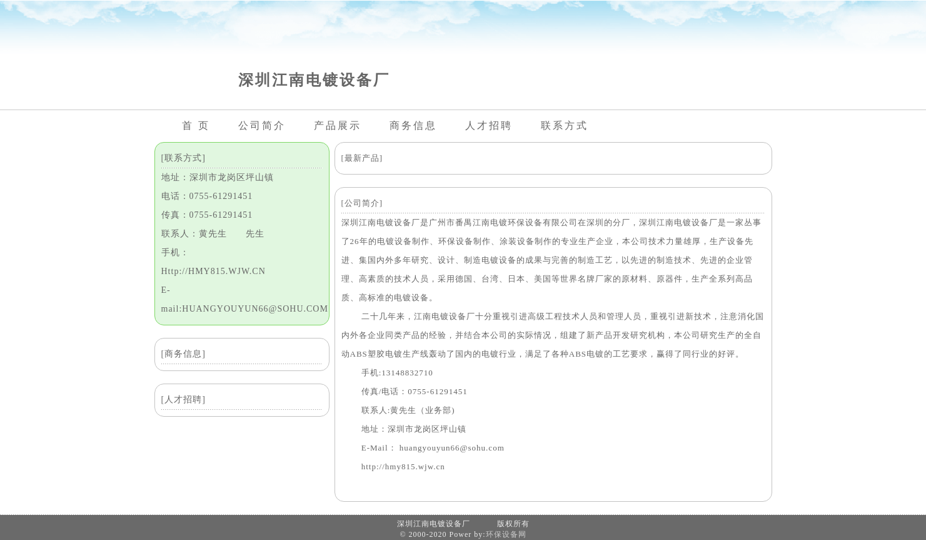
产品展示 (337, 125)
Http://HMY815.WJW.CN (213, 271)
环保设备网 (506, 534)
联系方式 (564, 125)
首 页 (196, 125)
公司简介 (262, 125)
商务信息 (413, 125)
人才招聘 (489, 125)
